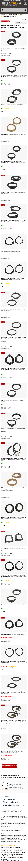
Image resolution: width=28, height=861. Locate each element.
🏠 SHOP (3, 14)
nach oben (25, 770)
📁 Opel (20, 14)
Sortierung (24, 19)
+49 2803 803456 (12, 0)
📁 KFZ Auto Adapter (11, 14)
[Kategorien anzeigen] (25, 10)
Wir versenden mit (10, 802)
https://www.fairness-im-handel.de (17, 788)
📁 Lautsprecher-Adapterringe (8, 16)
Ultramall (6, 796)
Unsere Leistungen (11, 805)
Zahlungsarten (9, 799)
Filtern (5, 21)
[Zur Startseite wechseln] (10, 6)
